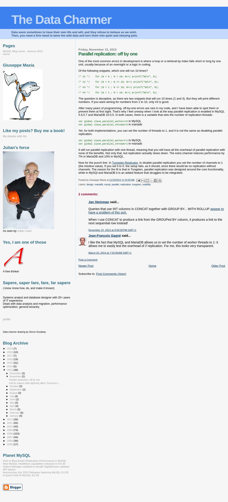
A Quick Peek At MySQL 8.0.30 (21, 475)
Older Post (218, 269)
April (12, 406)
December (16, 373)
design (90, 187)
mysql (107, 187)
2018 (10, 352)
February (15, 412)
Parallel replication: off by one (24, 379)
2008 (10, 433)
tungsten (136, 187)
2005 (10, 444)
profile (6, 319)
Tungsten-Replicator (125, 165)
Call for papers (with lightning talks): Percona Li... (34, 383)
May (12, 402)
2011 (10, 422)
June (13, 399)
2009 (10, 430)
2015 (10, 362)
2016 (10, 359)
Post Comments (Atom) (111, 277)
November (16, 376)
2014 (10, 366)
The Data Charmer (61, 19)
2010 (10, 426)
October (14, 386)
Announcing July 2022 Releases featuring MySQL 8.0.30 (35, 472)
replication (125, 187)
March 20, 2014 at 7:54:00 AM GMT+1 (109, 256)
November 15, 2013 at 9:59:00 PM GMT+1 (112, 233)
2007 (10, 437)
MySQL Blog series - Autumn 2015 (23, 51)
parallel (115, 187)
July (12, 396)
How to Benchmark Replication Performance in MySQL (34, 460)
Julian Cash (24, 231)
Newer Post (85, 269)
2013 (10, 369)
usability (146, 187)
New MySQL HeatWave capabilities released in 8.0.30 (34, 463)
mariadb (99, 187)
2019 (10, 348)
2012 (10, 419)
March (13, 409)
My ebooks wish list (14, 136)
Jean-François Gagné (104, 239)
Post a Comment (87, 262)
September (16, 389)
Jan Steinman (98, 205)
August (14, 393)
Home (152, 269)
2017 (10, 355)
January (14, 415)
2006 (10, 440)
